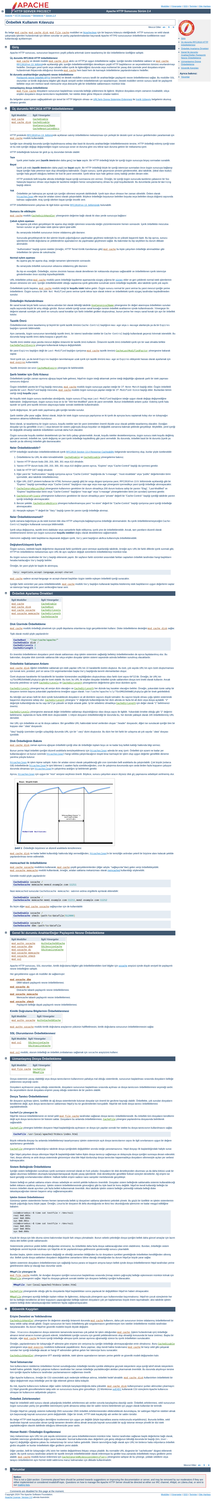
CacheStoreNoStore (45, 503)
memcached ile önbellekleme (28, 863)
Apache (8, 15)
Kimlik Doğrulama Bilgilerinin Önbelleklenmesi (39, 1011)
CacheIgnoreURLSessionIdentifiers (84, 1457)
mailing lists (24, 1485)
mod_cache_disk (38, 32)
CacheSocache (49, 616)
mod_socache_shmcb (23, 956)
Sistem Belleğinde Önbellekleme (30, 1166)
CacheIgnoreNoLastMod (31, 488)
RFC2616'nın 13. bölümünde (85, 205)
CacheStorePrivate (28, 496)
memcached (113, 870)
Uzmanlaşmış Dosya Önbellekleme (191, 63)
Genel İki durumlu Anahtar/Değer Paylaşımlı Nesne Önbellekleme (193, 55)
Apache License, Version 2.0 (18, 1497)
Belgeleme (38, 15)
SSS (185, 6)
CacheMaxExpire (47, 368)
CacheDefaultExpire (22, 345)
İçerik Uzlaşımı (143, 99)
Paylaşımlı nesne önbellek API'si (33, 77)
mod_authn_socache (23, 943)
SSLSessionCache (51, 946)
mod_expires (17, 362)
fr (169, 27)
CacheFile (39, 1069)
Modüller (165, 6)
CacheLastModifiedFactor (132, 351)
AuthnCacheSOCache (53, 943)
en (164, 27)
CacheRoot (47, 607)
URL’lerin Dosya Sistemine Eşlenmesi (112, 99)
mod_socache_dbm (21, 946)
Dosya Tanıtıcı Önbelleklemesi (29, 1096)
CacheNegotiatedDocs (46, 128)
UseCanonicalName (44, 125)
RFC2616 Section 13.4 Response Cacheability (90, 452)
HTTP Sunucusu (23, 15)
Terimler (193, 6)
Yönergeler (176, 6)
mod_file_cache (59, 32)
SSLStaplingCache (52, 949)
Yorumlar (185, 77)
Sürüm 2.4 (51, 15)
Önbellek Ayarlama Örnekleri (195, 48)
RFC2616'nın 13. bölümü (29, 64)
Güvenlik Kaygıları (190, 68)
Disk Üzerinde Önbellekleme (28, 624)
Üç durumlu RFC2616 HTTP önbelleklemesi (194, 43)
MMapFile (38, 1072)
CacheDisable (41, 122)
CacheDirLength (51, 613)
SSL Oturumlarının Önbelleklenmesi (32, 1033)
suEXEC (116, 1389)
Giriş (183, 38)
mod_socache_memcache (25, 613)
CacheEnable (40, 119)
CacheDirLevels (51, 610)
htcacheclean (90, 32)
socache (123, 965)
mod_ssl (16, 959)
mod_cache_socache (23, 610)
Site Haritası (205, 6)
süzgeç (119, 280)
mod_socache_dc (21, 949)
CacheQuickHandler (43, 215)
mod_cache (21, 32)
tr (173, 27)
